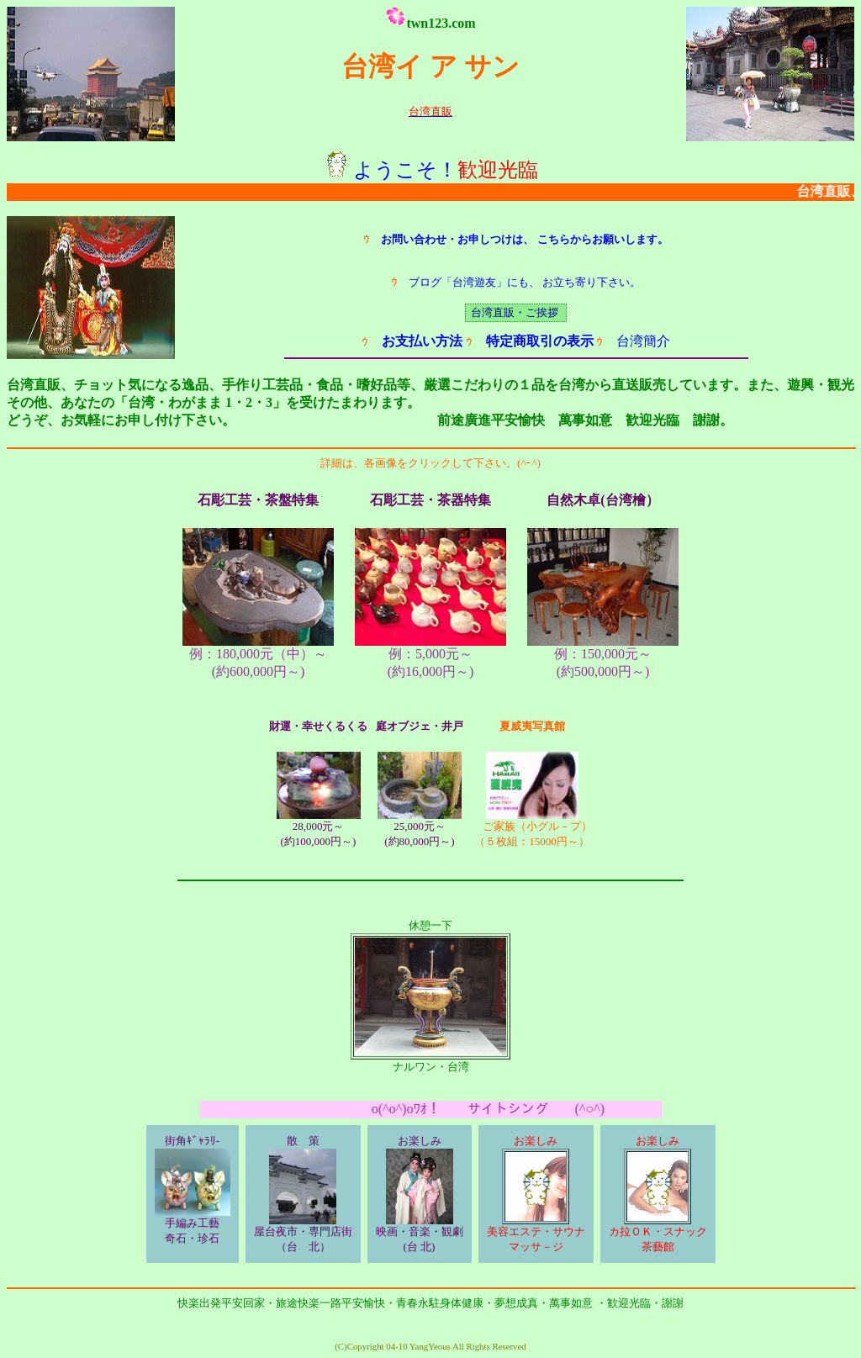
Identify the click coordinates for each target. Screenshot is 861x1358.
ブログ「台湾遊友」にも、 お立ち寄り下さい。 (516, 282)
